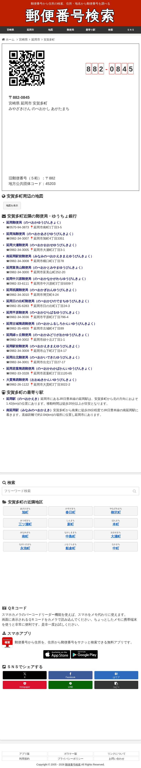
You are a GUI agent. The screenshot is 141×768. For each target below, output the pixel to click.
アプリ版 (24, 753)
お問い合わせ (116, 758)
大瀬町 (116, 536)
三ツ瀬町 (25, 524)
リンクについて (117, 753)
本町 (116, 524)
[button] (134, 491)
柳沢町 (116, 512)
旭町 (25, 512)
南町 (25, 536)
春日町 (70, 512)
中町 (116, 548)
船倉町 (70, 548)
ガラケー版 (70, 753)
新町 (70, 524)
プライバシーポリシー (70, 758)
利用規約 (24, 758)
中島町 (70, 536)
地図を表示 (12, 205)
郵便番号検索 (70, 15)
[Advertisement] (70, 143)
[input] (70, 491)
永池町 (25, 548)
